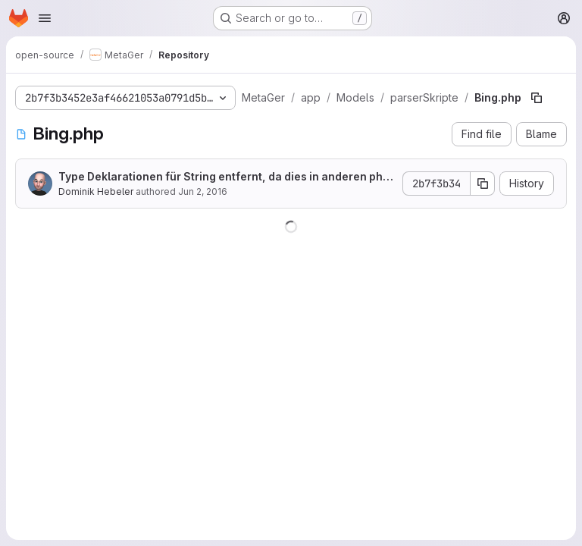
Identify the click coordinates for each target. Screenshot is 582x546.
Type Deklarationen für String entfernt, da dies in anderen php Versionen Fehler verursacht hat (224, 177)
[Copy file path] (536, 98)
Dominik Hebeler (95, 191)
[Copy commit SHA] (483, 183)
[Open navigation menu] (45, 18)
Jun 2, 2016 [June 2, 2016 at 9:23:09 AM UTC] (202, 191)
